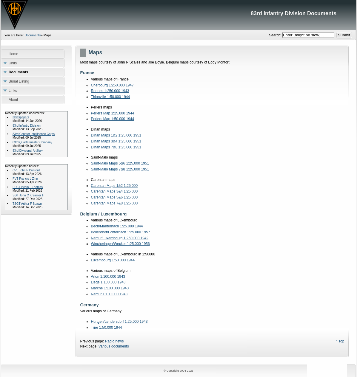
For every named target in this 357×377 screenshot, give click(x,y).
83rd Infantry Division (27, 125)
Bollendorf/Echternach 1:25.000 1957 (120, 232)
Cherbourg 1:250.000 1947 (112, 85)
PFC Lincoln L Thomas (28, 187)
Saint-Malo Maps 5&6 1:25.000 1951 (120, 163)
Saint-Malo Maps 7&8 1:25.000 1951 (120, 169)
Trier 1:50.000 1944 (106, 327)
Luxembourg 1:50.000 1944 (113, 260)
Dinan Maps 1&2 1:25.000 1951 (116, 135)
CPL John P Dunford (26, 170)
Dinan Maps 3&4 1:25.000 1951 (116, 141)
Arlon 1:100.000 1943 (108, 276)
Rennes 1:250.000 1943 (110, 91)
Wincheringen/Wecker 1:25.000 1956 (120, 244)
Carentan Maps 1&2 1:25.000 (114, 186)
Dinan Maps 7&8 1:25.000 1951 (116, 147)
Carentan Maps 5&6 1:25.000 (114, 197)
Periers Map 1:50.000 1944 (112, 119)
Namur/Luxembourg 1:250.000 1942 (119, 238)
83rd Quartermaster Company (32, 142)
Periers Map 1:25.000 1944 (112, 113)
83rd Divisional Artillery (28, 150)
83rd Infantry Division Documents (178, 15)
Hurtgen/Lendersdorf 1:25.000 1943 (119, 321)
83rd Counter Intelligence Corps (34, 134)
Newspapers (21, 117)
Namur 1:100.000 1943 (109, 294)
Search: (275, 35)
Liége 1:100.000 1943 (108, 282)
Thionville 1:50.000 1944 (110, 97)
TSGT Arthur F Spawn (27, 203)
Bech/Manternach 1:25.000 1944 (117, 226)
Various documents (114, 346)
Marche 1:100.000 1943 (110, 288)
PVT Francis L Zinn (25, 178)
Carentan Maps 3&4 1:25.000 (114, 191)
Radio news (114, 341)
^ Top (340, 341)
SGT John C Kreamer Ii (28, 195)
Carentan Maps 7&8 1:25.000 (114, 203)
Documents (32, 35)
